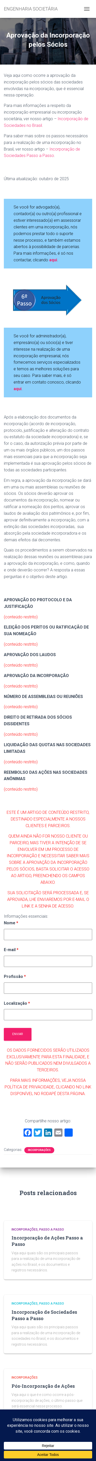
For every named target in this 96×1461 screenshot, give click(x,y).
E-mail (11, 949)
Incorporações (39, 1150)
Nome (11, 922)
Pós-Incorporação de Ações (43, 1386)
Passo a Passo (51, 1229)
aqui (18, 388)
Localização (17, 1003)
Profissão (15, 976)
